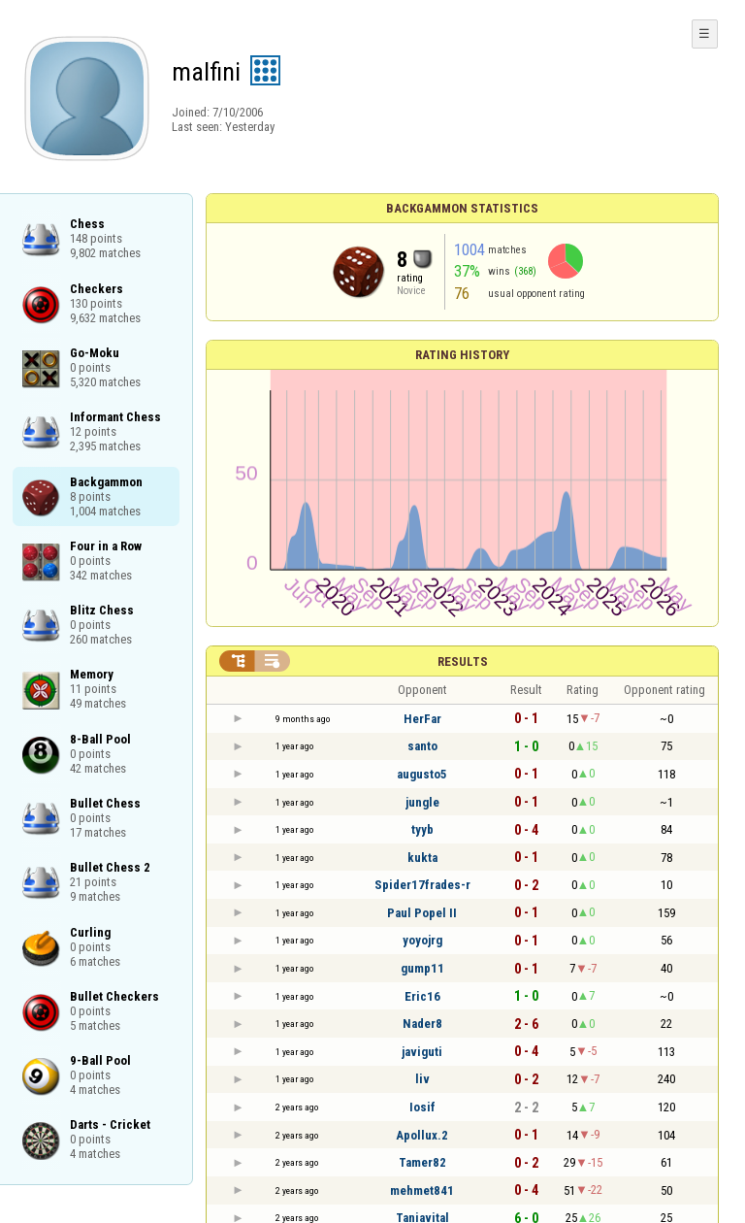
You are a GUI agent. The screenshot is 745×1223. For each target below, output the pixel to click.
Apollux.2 (422, 1135)
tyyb (422, 829)
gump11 (422, 968)
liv (422, 1079)
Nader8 (422, 1023)
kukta (422, 857)
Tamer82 (422, 1162)
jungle (422, 802)
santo (422, 746)
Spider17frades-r (422, 884)
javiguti (422, 1051)
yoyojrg (422, 940)
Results (462, 661)
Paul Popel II (422, 913)
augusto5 (422, 774)
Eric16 (422, 996)
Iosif (422, 1107)
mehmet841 (422, 1190)
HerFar (422, 718)
